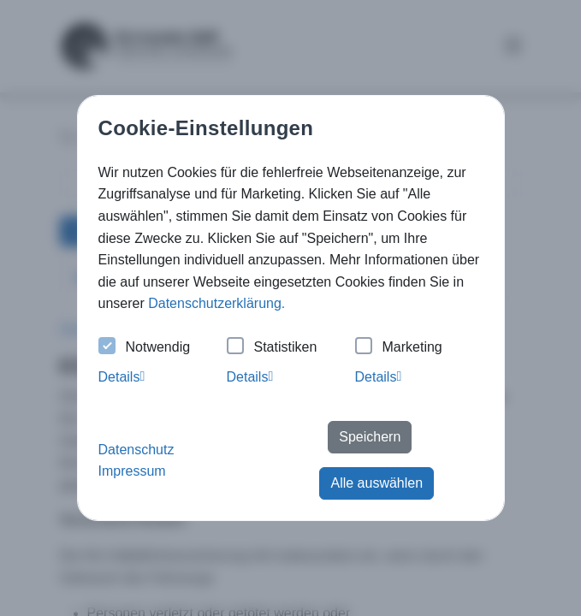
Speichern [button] (369, 436)
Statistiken (272, 347)
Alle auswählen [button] (376, 483)
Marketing (398, 347)
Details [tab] (121, 377)
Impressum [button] (132, 471)
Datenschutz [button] (136, 449)
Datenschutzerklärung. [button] (216, 303)
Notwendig (144, 347)
